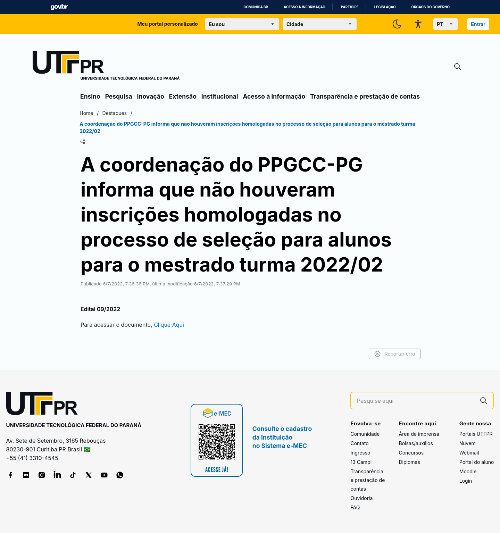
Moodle (468, 471)
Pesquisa (118, 96)
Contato (359, 443)
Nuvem (467, 443)
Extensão (183, 96)
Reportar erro (393, 353)
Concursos (411, 453)
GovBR (59, 7)
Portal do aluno (476, 462)
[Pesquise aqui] (415, 401)
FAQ (355, 507)
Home (87, 113)
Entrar (478, 24)
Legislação (385, 7)
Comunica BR (255, 7)
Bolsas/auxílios (416, 443)
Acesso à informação (304, 7)
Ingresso (360, 453)
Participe (350, 7)
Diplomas (409, 462)
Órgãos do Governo (430, 7)
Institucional (219, 96)
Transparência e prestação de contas (365, 96)
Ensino (90, 96)
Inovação (150, 96)
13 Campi (361, 462)
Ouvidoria (361, 498)
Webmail (469, 453)
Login (465, 481)
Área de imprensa (419, 434)
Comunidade (365, 434)
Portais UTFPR (476, 434)
